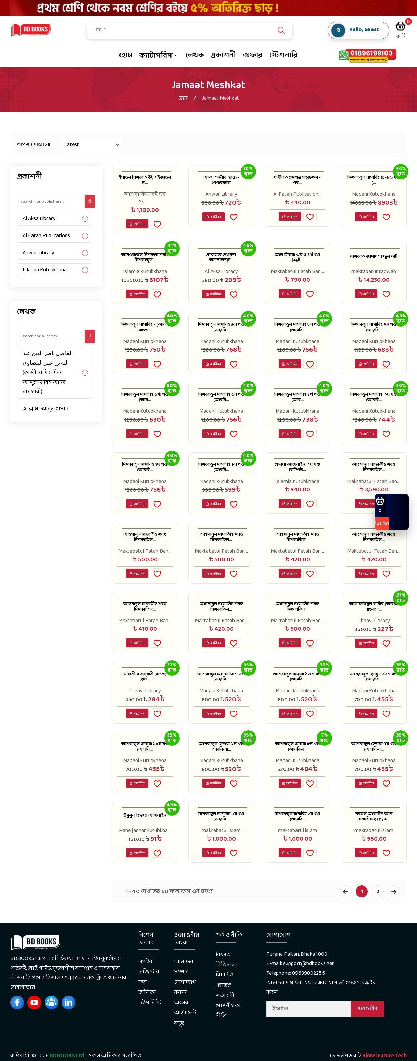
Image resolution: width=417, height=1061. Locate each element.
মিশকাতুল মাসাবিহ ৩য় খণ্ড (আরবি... (373, 407)
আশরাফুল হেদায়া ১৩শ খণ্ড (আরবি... (297, 696)
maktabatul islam (221, 853)
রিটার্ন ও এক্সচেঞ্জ (224, 1006)
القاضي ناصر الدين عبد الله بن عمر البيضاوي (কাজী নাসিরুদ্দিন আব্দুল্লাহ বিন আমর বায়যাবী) (48, 372)
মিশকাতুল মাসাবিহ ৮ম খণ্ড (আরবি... (297, 335)
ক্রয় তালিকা (147, 1013)
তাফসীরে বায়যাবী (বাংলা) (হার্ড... (144, 696)
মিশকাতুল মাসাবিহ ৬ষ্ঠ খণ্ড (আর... (145, 407)
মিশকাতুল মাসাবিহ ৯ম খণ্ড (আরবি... (221, 335)
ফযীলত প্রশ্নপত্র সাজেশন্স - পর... (297, 182)
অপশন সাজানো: (34, 144)
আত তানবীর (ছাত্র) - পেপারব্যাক (221, 182)
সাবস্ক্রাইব (367, 1035)
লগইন (145, 988)
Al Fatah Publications (46, 235)
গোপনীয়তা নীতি (228, 1037)
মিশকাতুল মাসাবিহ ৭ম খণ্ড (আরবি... (373, 335)
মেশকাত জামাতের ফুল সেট (373, 262)
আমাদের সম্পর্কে (183, 993)
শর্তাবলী (225, 1021)
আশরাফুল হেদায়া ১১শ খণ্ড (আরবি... (373, 696)
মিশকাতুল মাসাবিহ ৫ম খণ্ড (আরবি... (221, 407)
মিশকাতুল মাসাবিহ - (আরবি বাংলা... (144, 335)
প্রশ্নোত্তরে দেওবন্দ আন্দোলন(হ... (221, 262)
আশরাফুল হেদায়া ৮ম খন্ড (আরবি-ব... (297, 769)
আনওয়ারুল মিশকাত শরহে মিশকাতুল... (145, 266)
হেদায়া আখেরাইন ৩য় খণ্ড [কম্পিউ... (297, 479)
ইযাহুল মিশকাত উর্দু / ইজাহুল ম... (144, 182)
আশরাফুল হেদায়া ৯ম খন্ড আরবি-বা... (221, 769)
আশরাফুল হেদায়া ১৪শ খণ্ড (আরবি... (221, 696)
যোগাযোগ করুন (185, 1013)
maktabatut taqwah (373, 274)
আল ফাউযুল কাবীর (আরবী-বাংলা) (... (374, 624)
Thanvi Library (374, 636)
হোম (125, 55)
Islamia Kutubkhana (45, 269)
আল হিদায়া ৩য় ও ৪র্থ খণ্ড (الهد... (297, 262)
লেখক (195, 55)
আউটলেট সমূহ (185, 1044)
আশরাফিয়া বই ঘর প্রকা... (145, 198)
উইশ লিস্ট (149, 1029)
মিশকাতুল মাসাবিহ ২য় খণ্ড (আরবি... (145, 479)
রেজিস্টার (148, 998)
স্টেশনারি (283, 55)
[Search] (195, 30)
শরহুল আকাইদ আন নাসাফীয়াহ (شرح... (373, 841)
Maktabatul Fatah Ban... (297, 274)
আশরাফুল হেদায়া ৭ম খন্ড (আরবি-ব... (373, 769)
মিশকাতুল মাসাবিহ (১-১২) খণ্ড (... (373, 182)
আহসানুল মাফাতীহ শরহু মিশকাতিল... (373, 479)
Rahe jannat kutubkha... (145, 853)
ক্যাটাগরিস (155, 56)
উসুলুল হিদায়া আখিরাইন (145, 841)
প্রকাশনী (223, 55)
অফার (253, 55)
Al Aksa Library (39, 218)
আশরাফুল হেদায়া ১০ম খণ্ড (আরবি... (145, 769)
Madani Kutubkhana (374, 194)
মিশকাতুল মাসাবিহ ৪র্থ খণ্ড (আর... (297, 407)
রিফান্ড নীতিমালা (227, 986)
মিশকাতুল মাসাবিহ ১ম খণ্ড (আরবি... (221, 479)
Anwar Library (38, 252)
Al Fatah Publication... (297, 194)
